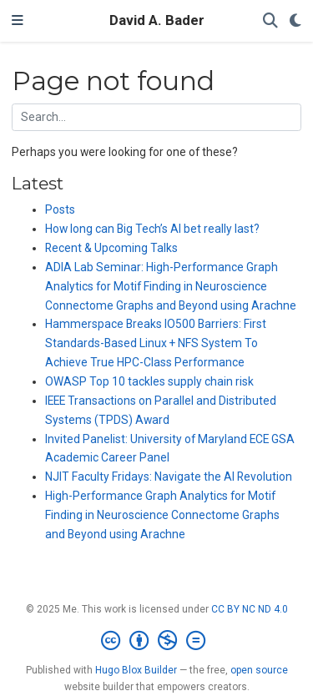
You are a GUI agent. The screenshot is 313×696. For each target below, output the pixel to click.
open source (259, 670)
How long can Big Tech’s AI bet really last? (152, 228)
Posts (60, 209)
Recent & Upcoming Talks (111, 248)
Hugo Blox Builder (136, 670)
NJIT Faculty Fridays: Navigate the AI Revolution (168, 476)
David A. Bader (156, 20)
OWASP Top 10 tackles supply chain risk (149, 381)
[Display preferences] (295, 21)
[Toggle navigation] (17, 21)
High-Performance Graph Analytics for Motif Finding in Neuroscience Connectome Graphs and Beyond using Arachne (162, 515)
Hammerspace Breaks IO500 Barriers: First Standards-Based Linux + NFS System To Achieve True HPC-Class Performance (155, 343)
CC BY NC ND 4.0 (249, 609)
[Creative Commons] (156, 641)
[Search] (270, 21)
